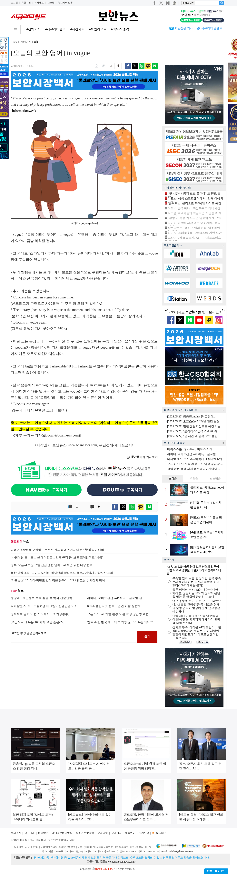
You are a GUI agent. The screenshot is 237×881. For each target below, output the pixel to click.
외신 (36, 42)
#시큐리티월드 (55, 29)
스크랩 (50, 2)
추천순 (194, 478)
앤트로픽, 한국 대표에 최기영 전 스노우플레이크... (121, 622)
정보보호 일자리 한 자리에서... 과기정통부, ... (42, 614)
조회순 (173, 478)
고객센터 (116, 833)
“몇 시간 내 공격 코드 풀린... (193, 436)
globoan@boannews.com (61, 435)
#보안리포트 (97, 29)
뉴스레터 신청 (65, 2)
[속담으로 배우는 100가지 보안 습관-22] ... (39, 622)
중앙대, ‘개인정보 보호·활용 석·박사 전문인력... (43, 598)
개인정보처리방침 (62, 833)
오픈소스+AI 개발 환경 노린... (194, 421)
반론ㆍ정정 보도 (216, 871)
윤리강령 (102, 833)
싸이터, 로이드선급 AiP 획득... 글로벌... (192, 454)
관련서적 (144, 833)
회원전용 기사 (183, 28)
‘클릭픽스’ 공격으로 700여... (193, 431)
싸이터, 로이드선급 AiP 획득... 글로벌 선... (115, 598)
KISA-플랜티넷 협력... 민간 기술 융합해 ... (115, 606)
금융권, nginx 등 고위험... (191, 416)
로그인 (14, 2)
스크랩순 (215, 478)
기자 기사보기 (142, 457)
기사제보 (39, 2)
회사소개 (16, 833)
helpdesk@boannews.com (181, 851)
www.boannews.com (82, 445)
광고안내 (29, 833)
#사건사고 (77, 29)
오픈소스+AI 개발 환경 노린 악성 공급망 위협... (119, 614)
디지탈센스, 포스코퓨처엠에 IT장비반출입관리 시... (45, 606)
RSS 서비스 (161, 833)
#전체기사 (33, 29)
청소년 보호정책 (85, 833)
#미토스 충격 (120, 29)
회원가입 (26, 2)
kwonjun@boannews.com (120, 861)
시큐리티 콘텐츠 (211, 28)
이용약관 (43, 833)
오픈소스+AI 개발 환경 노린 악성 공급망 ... (195, 464)
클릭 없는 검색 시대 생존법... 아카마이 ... (193, 468)
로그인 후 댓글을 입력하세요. (74, 637)
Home (14, 42)
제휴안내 (130, 833)
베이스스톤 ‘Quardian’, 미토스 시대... (191, 449)
